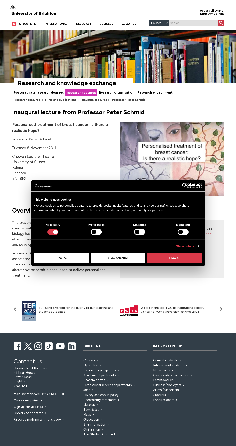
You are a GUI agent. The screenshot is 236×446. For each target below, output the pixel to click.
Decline (61, 258)
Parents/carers (163, 380)
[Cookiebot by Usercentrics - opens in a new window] (185, 185)
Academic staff (94, 380)
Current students (165, 360)
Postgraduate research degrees (39, 92)
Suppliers (159, 395)
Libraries (89, 405)
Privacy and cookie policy (101, 395)
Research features (81, 92)
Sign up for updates (29, 407)
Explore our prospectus (99, 370)
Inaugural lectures (94, 100)
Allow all (174, 258)
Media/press (161, 370)
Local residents (163, 400)
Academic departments (100, 375)
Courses (89, 360)
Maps (87, 415)
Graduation (91, 419)
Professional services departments (108, 385)
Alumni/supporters (166, 390)
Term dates (91, 410)
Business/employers (167, 385)
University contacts (29, 413)
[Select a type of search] (159, 23)
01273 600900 (52, 394)
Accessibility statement (100, 400)
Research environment (155, 92)
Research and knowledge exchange (67, 83)
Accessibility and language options (212, 12)
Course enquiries (26, 400)
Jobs (86, 390)
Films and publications (60, 100)
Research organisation (116, 92)
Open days (90, 365)
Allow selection (118, 258)
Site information (94, 424)
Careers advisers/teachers (171, 375)
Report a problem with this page (38, 419)
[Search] (193, 23)
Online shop (91, 429)
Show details (185, 246)
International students (168, 365)
